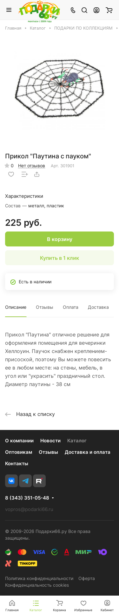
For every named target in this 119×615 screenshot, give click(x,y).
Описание (15, 307)
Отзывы (44, 307)
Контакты (16, 463)
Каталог (77, 441)
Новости (50, 441)
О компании (19, 441)
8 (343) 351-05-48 (27, 498)
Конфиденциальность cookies (37, 585)
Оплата (70, 307)
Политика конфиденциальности (39, 578)
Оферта (86, 578)
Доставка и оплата (87, 452)
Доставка (98, 307)
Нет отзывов (31, 165)
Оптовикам (18, 452)
